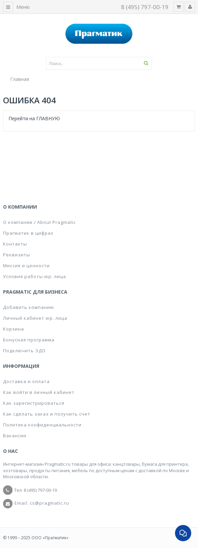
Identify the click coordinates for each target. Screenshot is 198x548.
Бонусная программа (28, 340)
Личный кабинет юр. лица (35, 318)
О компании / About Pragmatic (39, 222)
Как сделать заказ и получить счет (46, 414)
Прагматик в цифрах (28, 233)
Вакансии (14, 436)
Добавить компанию (28, 307)
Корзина (13, 329)
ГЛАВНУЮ (48, 118)
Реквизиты (16, 255)
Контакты (15, 244)
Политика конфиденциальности (42, 425)
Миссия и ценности (26, 265)
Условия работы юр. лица (34, 276)
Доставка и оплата (26, 381)
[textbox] (99, 63)
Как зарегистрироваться (33, 403)
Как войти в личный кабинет (38, 392)
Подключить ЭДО (24, 350)
